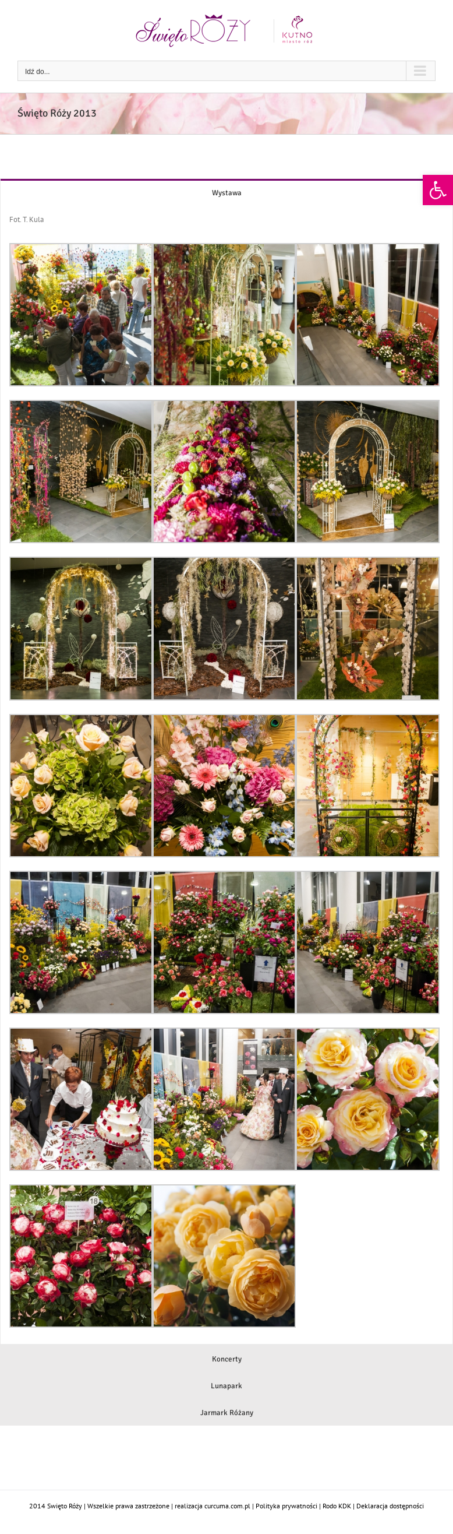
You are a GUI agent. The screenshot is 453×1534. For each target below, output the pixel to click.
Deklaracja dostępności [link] (390, 1505)
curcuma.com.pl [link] (227, 1505)
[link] (438, 190)
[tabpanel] (226, 775)
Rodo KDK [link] (337, 1505)
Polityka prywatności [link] (286, 1505)
